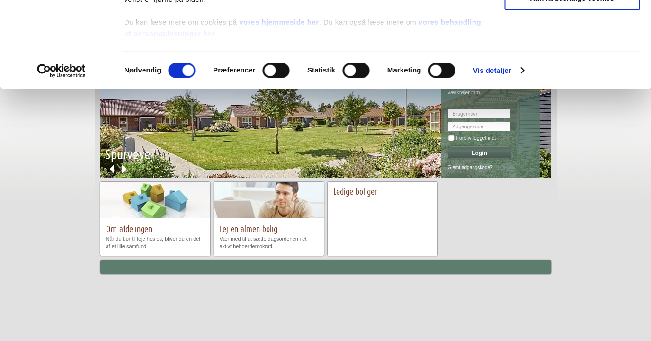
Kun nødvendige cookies (572, 79)
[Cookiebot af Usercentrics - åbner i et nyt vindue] (61, 151)
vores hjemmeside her (279, 103)
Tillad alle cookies (572, 23)
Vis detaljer (492, 151)
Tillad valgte (572, 51)
